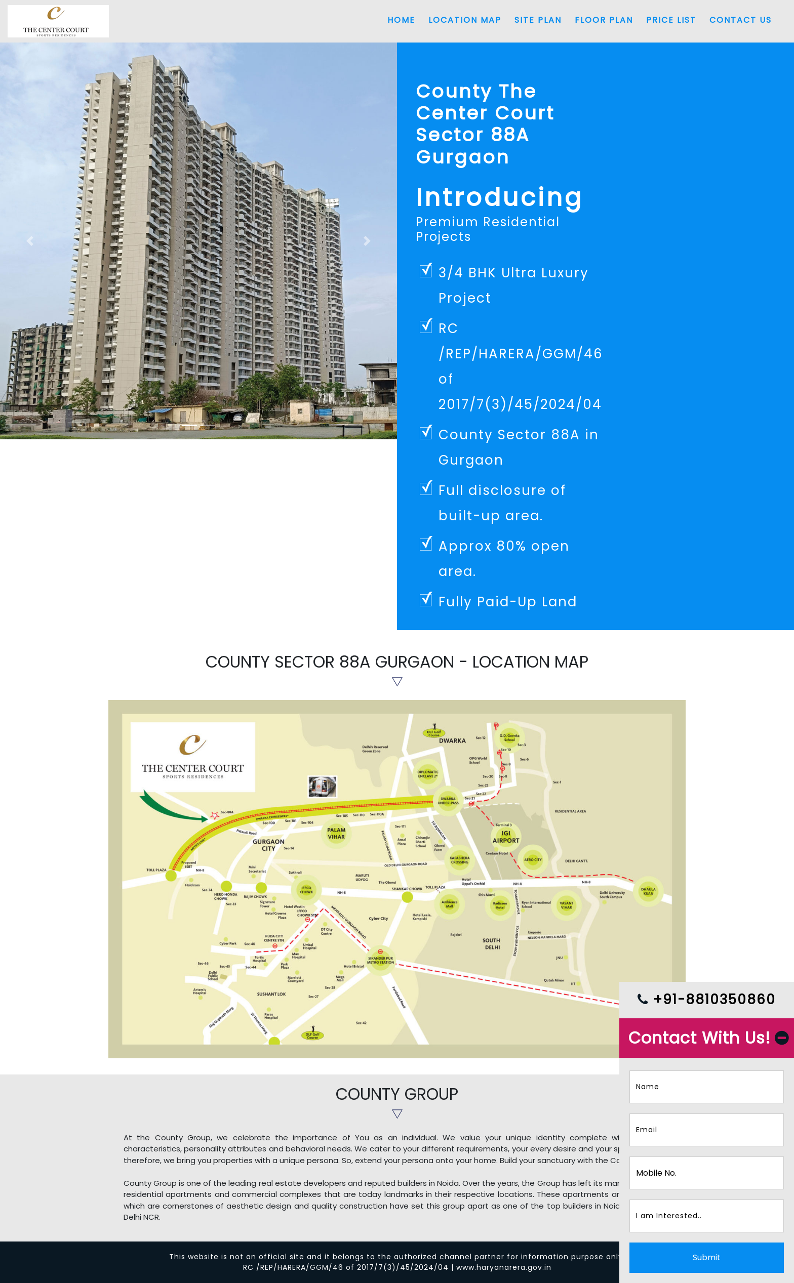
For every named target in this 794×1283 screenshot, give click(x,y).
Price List (671, 20)
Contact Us (740, 20)
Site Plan (538, 20)
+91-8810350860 (707, 999)
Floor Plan (604, 20)
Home (401, 20)
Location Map (464, 20)
